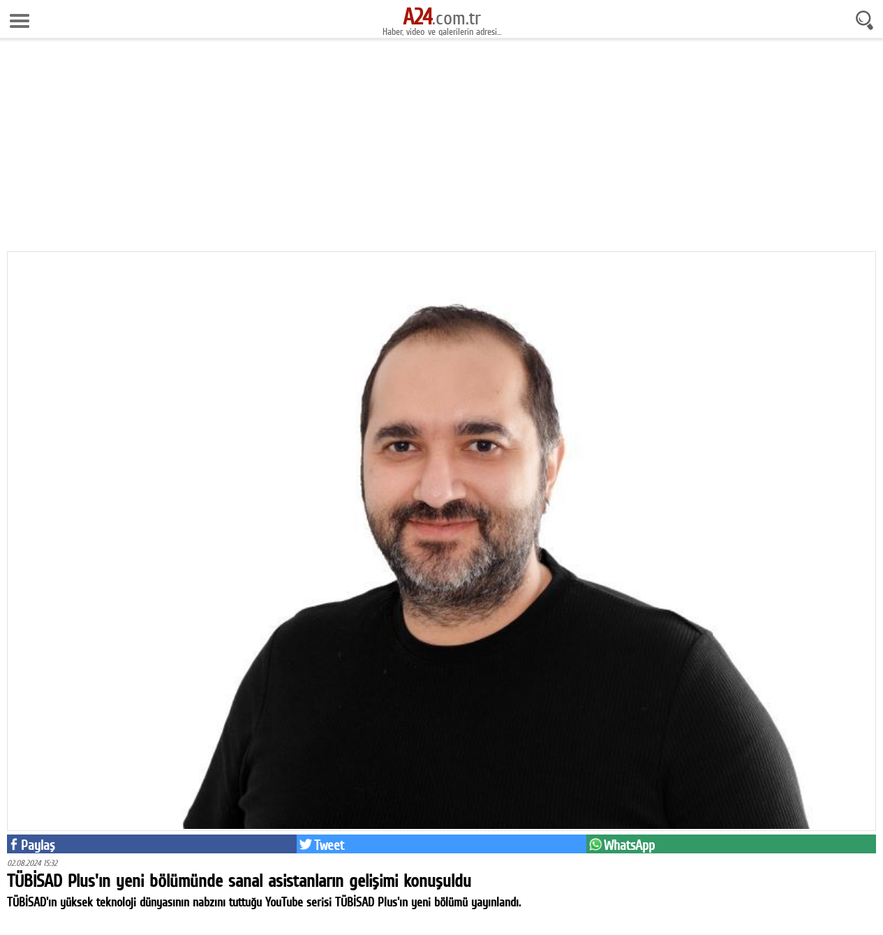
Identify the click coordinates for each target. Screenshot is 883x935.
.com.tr (442, 17)
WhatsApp (629, 845)
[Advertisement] (442, 146)
